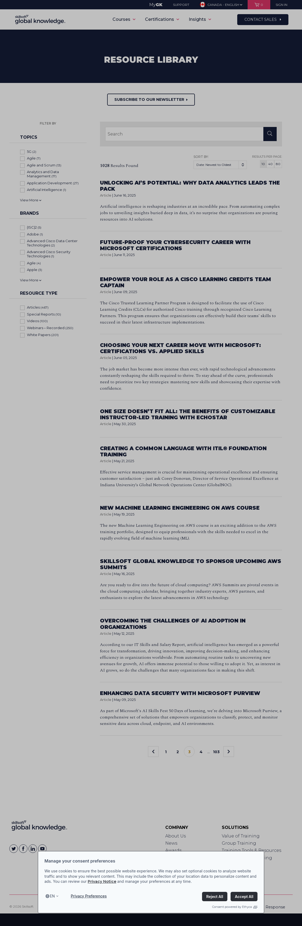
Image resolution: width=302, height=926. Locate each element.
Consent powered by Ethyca (234, 907)
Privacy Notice (102, 881)
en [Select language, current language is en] (52, 896)
